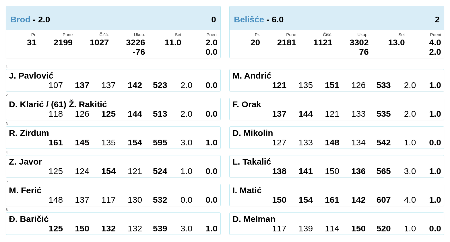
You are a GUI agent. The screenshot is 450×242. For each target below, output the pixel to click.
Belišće (249, 19)
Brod (20, 19)
